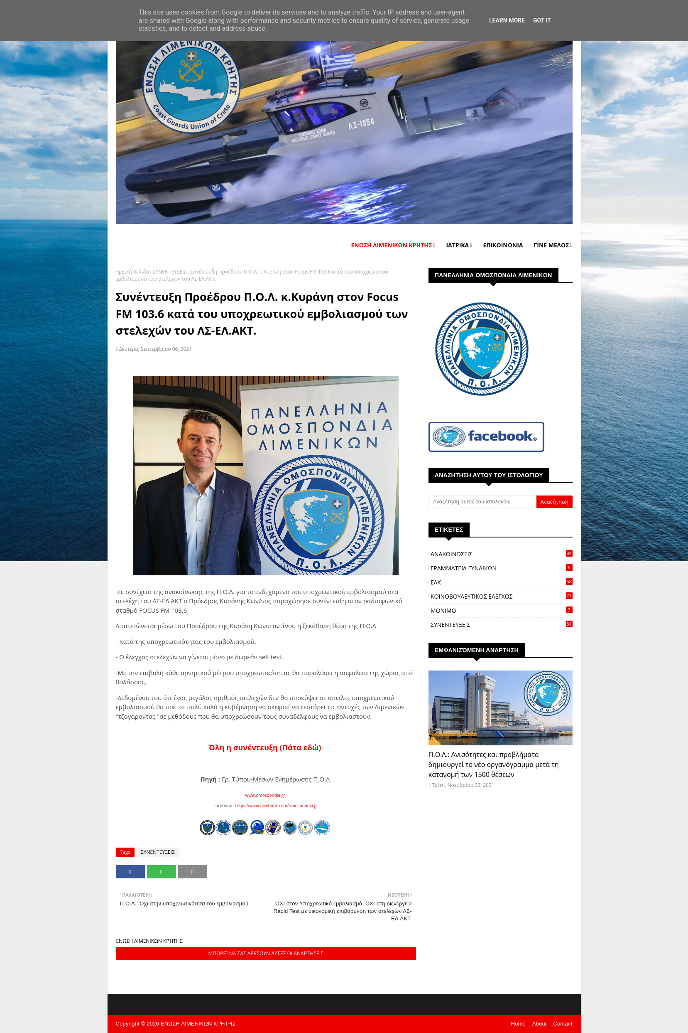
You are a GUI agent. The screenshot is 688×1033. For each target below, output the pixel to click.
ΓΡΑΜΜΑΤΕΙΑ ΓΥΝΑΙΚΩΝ (501, 568)
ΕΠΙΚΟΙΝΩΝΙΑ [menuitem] (503, 245)
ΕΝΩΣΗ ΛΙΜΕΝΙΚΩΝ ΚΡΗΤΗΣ (198, 1024)
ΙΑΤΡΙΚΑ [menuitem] (457, 245)
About (539, 1024)
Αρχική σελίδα (132, 271)
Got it (542, 20)
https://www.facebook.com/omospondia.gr (276, 806)
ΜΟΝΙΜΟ (501, 610)
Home (518, 1024)
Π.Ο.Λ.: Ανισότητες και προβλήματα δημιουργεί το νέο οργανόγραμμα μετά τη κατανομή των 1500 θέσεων (493, 764)
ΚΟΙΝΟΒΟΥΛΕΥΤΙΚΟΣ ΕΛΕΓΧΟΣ (501, 596)
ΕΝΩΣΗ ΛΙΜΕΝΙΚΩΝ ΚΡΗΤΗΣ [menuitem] (391, 245)
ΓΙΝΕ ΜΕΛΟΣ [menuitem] (551, 245)
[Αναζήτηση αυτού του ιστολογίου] (482, 502)
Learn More (507, 20)
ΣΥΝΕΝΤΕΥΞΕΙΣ (170, 271)
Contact (562, 1024)
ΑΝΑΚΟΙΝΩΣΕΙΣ (501, 554)
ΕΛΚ (501, 582)
